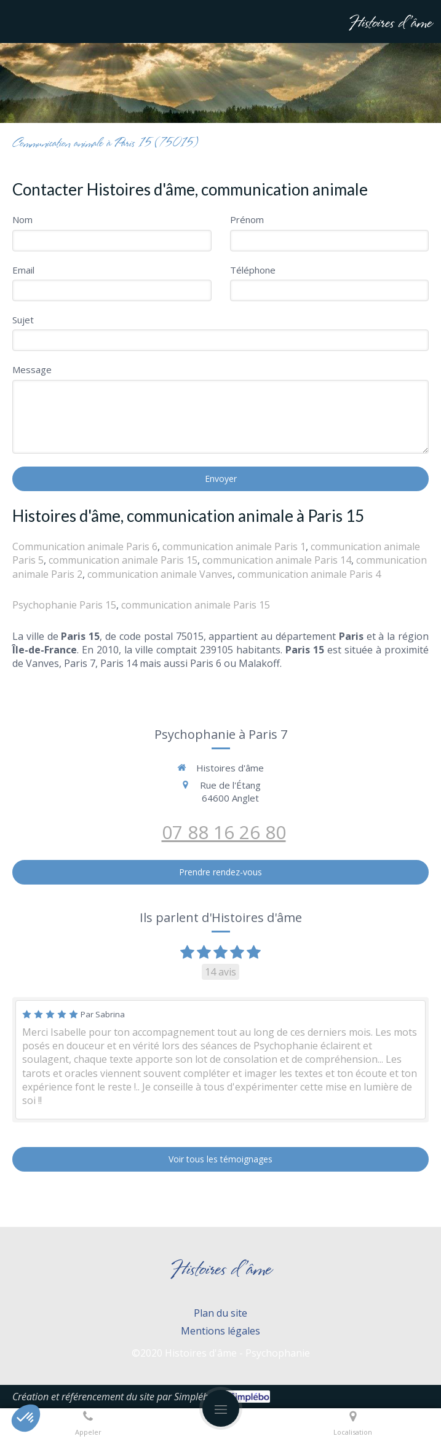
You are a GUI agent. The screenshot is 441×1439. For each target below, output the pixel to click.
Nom (22, 219)
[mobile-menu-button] (220, 1408)
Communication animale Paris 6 (84, 546)
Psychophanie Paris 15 (64, 605)
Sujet (23, 319)
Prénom (247, 219)
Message (32, 369)
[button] (26, 1418)
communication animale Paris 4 (309, 574)
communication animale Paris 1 (234, 546)
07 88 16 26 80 (224, 832)
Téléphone (253, 270)
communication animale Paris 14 (276, 560)
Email (23, 270)
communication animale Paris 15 (123, 560)
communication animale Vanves (159, 574)
